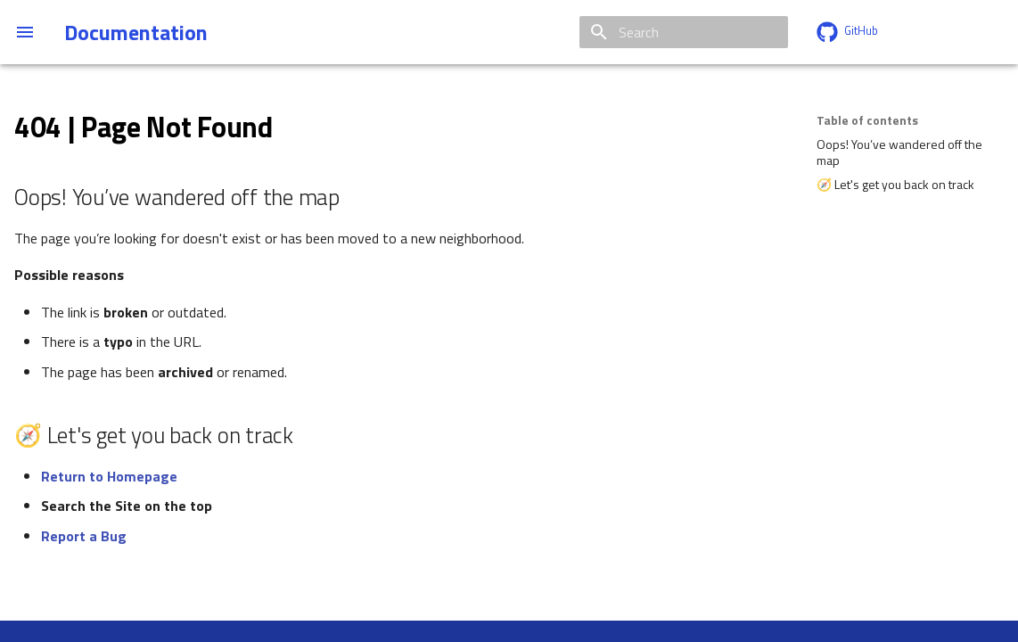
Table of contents (867, 120)
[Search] (683, 32)
